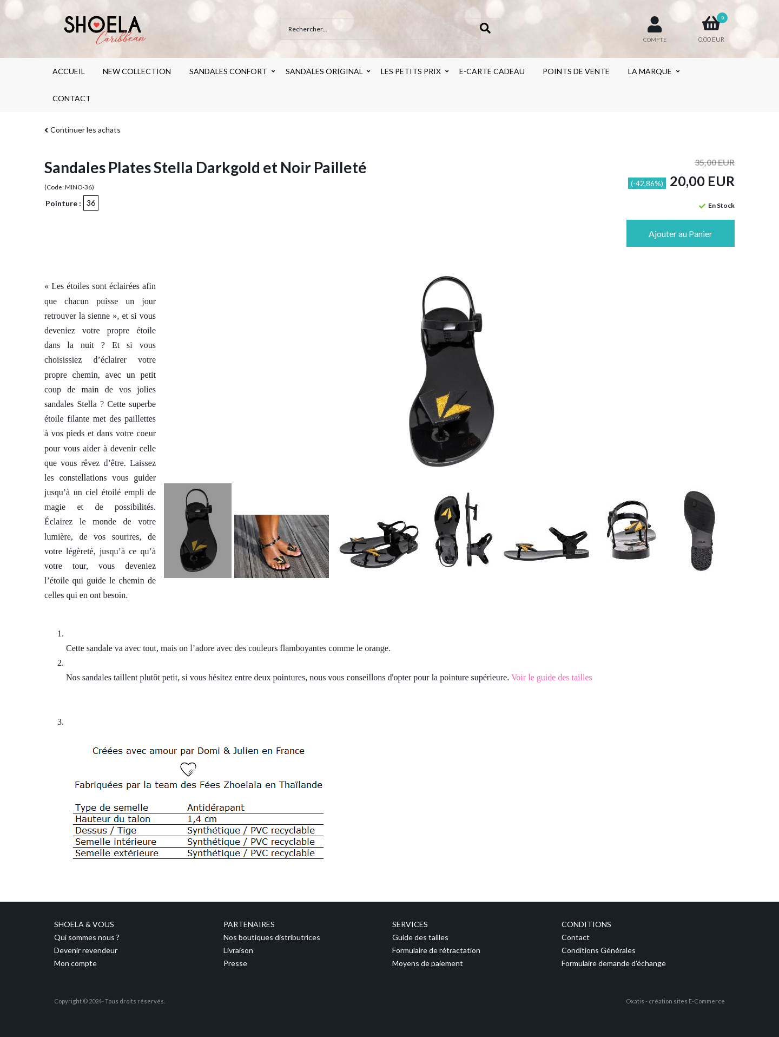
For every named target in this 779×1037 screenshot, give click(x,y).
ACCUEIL (68, 71)
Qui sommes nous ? (87, 937)
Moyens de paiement (427, 963)
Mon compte (75, 963)
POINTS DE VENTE (576, 71)
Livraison (238, 950)
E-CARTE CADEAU (492, 71)
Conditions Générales (599, 950)
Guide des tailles (420, 937)
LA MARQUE (650, 71)
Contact (576, 937)
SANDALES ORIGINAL (324, 71)
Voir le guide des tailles (551, 677)
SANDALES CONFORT (228, 71)
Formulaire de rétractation (436, 950)
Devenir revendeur (85, 950)
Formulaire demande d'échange (614, 963)
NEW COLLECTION (137, 71)
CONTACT (71, 98)
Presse (235, 963)
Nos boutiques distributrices (271, 937)
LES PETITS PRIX (411, 71)
